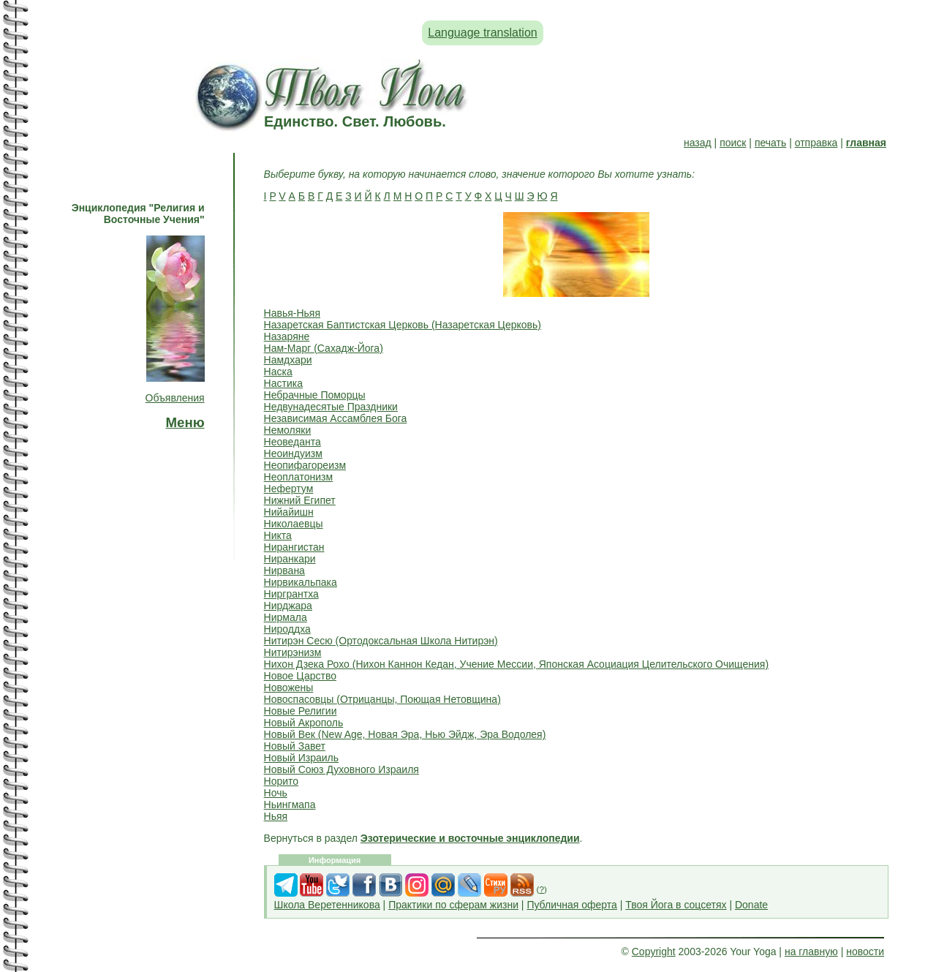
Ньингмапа (290, 804)
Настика (283, 383)
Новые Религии (300, 711)
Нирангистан (294, 547)
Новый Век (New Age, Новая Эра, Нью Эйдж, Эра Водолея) (405, 734)
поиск (733, 142)
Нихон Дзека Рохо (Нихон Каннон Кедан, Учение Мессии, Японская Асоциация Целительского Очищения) (516, 664)
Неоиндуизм (293, 453)
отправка (816, 142)
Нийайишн (289, 512)
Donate (751, 905)
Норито (281, 781)
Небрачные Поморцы (315, 395)
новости (865, 951)
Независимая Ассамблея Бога (335, 418)
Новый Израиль (301, 758)
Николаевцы (293, 524)
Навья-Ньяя (292, 313)
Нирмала (285, 617)
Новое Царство (300, 676)
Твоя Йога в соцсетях (675, 905)
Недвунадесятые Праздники (331, 406)
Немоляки (288, 430)
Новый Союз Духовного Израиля (341, 769)
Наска (278, 371)
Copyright (654, 951)
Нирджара (288, 605)
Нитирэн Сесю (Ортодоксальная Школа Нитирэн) (381, 641)
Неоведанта (292, 442)
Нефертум (289, 488)
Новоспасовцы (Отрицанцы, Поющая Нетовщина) (382, 699)
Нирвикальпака (300, 582)
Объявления (175, 398)
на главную (811, 951)
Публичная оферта (571, 905)
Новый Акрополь (304, 722)
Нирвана (284, 570)
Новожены (289, 687)
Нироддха (287, 629)
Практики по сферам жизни (453, 905)
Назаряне (287, 336)
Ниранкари (290, 559)
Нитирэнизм (293, 652)
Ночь (275, 793)
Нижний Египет (300, 500)
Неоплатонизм (298, 477)
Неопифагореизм (305, 465)
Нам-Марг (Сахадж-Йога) (323, 348)
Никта (278, 535)
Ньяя (276, 816)
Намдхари (288, 360)
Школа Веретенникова (327, 905)
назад (698, 142)
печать (770, 142)
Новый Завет (294, 746)
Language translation (482, 32)
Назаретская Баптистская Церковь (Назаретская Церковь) (402, 325)
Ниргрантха (291, 594)
